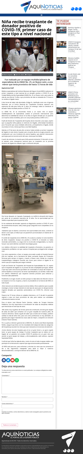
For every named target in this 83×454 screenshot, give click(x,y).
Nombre (4, 397)
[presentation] (14, 419)
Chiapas (29, 75)
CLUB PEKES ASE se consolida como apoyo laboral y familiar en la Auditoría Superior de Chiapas (74, 79)
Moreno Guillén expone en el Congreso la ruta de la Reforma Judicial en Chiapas (74, 62)
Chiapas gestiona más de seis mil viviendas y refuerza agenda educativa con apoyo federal (74, 112)
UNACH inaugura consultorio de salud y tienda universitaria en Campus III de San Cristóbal (74, 46)
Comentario (6, 375)
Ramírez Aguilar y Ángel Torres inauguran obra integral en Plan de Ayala (74, 31)
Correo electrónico (8, 403)
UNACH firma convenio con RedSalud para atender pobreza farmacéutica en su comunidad (74, 96)
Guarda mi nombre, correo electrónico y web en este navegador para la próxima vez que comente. (26, 412)
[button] (41, 15)
